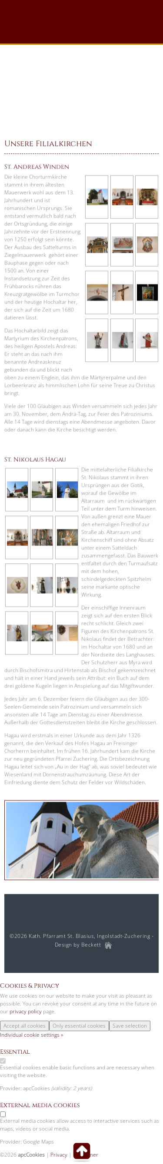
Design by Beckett (78, 945)
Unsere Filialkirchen (48, 144)
